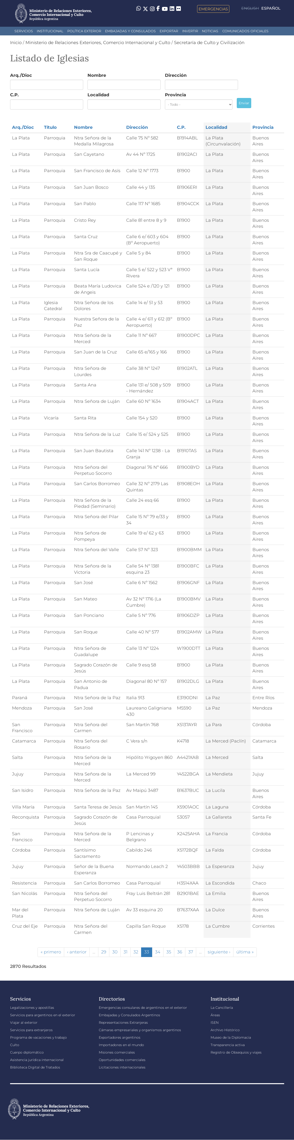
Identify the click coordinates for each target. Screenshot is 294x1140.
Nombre (97, 75)
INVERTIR (190, 31)
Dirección (176, 75)
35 (168, 952)
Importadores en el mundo (121, 1045)
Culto (14, 1045)
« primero (51, 952)
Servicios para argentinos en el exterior (42, 1015)
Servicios (23, 31)
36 (179, 952)
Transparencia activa (228, 1045)
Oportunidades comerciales (122, 1060)
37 (190, 952)
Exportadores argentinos (119, 1037)
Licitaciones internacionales (122, 1067)
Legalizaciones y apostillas (32, 1007)
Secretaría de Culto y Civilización (209, 42)
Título (50, 127)
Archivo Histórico (225, 1030)
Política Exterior (84, 31)
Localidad (98, 95)
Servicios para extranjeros (31, 1030)
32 (135, 952)
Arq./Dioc (21, 75)
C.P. (14, 95)
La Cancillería (222, 1007)
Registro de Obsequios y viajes (236, 1052)
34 (157, 952)
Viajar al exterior (24, 1022)
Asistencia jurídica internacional (37, 1060)
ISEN (215, 1022)
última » (245, 952)
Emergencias (213, 9)
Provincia (175, 95)
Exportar (169, 31)
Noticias (210, 31)
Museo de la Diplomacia (231, 1037)
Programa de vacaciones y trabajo (38, 1037)
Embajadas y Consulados (130, 31)
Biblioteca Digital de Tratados (35, 1067)
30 (115, 952)
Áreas (215, 1015)
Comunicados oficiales (245, 31)
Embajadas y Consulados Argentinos (129, 1015)
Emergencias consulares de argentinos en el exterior (143, 1007)
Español (271, 8)
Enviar (244, 103)
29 (103, 952)
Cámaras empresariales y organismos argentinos (140, 1030)
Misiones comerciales (117, 1052)
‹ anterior (77, 952)
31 (125, 952)
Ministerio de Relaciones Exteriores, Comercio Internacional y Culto (97, 42)
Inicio (16, 42)
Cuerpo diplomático (27, 1052)
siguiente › (219, 952)
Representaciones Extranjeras (123, 1022)
